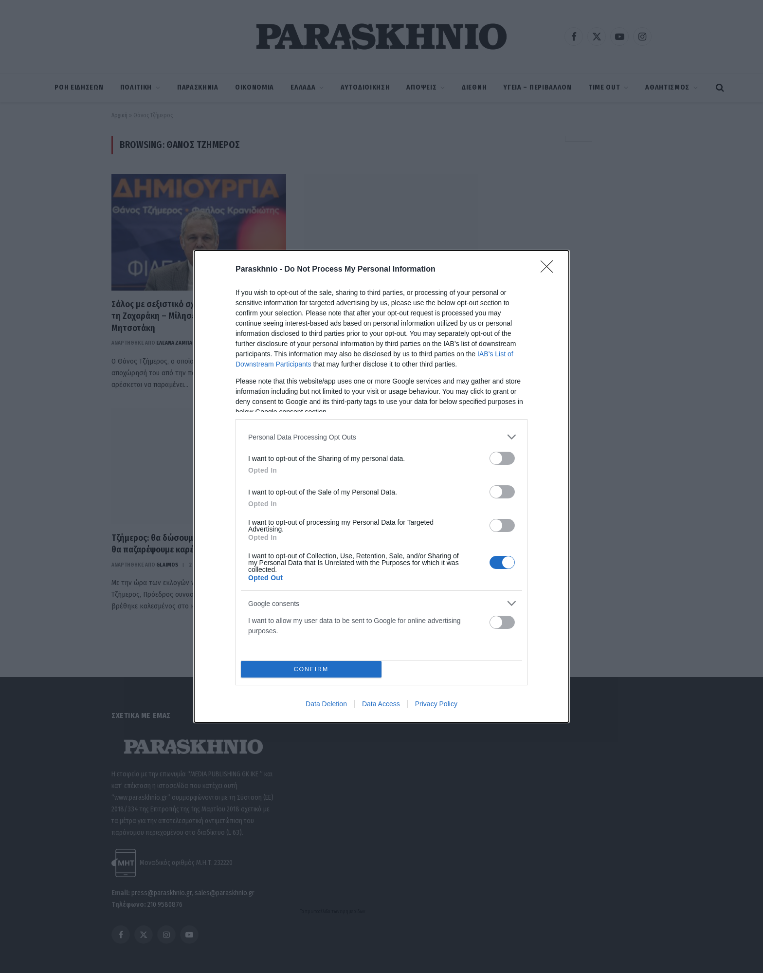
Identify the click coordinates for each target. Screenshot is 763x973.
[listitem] (381, 437)
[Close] (550, 269)
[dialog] (381, 486)
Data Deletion (326, 704)
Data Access (381, 704)
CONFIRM (311, 669)
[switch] (502, 458)
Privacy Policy (436, 704)
